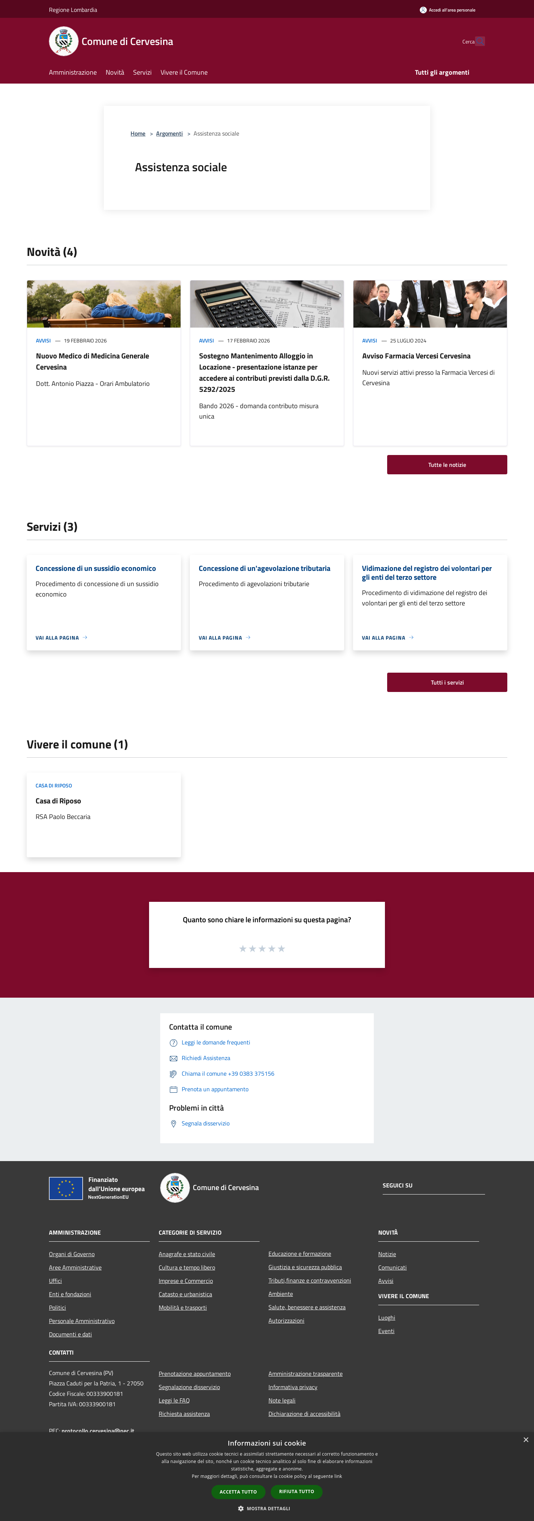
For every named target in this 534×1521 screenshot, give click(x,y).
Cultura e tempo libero (187, 1267)
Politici (57, 1307)
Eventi (386, 1330)
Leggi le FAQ (174, 1400)
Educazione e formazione (299, 1253)
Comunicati (392, 1267)
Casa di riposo (54, 785)
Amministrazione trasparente (305, 1373)
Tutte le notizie (447, 464)
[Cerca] (476, 41)
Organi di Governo (72, 1253)
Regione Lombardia (73, 9)
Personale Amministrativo (82, 1320)
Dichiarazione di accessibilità (304, 1413)
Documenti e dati (70, 1334)
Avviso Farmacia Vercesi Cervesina (416, 355)
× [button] (525, 1440)
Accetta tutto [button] (238, 1492)
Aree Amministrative (75, 1267)
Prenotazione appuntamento (195, 1373)
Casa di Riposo (58, 800)
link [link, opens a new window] (338, 1476)
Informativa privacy (292, 1386)
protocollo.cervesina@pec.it (98, 1430)
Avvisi (43, 340)
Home (138, 133)
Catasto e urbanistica (185, 1294)
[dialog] (267, 1476)
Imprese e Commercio (186, 1280)
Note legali (282, 1400)
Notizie (387, 1253)
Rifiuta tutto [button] (296, 1491)
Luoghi (386, 1317)
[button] (267, 1508)
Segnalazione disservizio (189, 1386)
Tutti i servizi (447, 682)
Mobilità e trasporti (183, 1307)
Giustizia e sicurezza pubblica (305, 1266)
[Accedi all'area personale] (447, 10)
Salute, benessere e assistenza (307, 1307)
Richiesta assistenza (184, 1413)
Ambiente (280, 1293)
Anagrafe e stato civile (187, 1253)
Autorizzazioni (286, 1320)
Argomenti (169, 133)
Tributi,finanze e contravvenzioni (309, 1280)
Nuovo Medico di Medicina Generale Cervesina (92, 361)
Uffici (55, 1280)
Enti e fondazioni (70, 1294)
